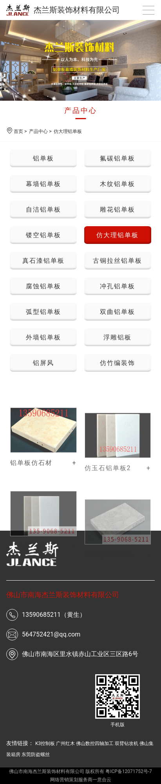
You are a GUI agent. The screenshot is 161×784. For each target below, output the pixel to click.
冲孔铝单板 (117, 286)
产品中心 (80, 110)
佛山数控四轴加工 (95, 743)
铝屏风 (43, 363)
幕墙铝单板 (43, 184)
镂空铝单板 (43, 235)
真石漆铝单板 (43, 260)
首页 (18, 131)
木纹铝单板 (117, 184)
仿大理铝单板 (68, 131)
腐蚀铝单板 (43, 286)
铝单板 (43, 158)
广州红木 (65, 743)
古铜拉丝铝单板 (117, 260)
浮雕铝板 (117, 337)
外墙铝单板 (43, 337)
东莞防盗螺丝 (36, 754)
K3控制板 (45, 743)
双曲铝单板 (117, 311)
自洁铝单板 (43, 209)
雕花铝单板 (117, 209)
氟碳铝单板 (117, 158)
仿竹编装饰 (117, 363)
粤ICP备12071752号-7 (128, 771)
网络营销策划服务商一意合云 (80, 779)
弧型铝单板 (43, 311)
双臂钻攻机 (126, 743)
